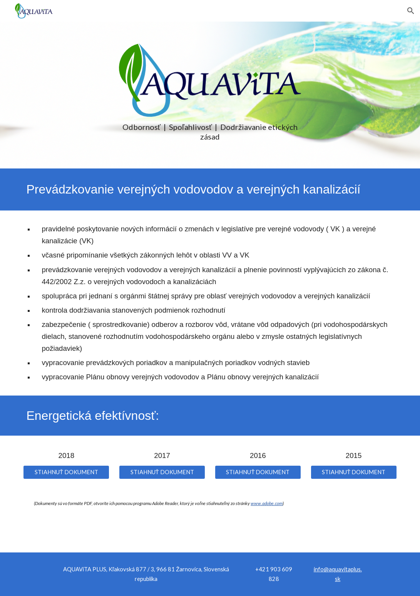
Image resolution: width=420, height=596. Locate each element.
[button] (411, 11)
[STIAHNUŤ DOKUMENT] (66, 472)
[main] (210, 132)
